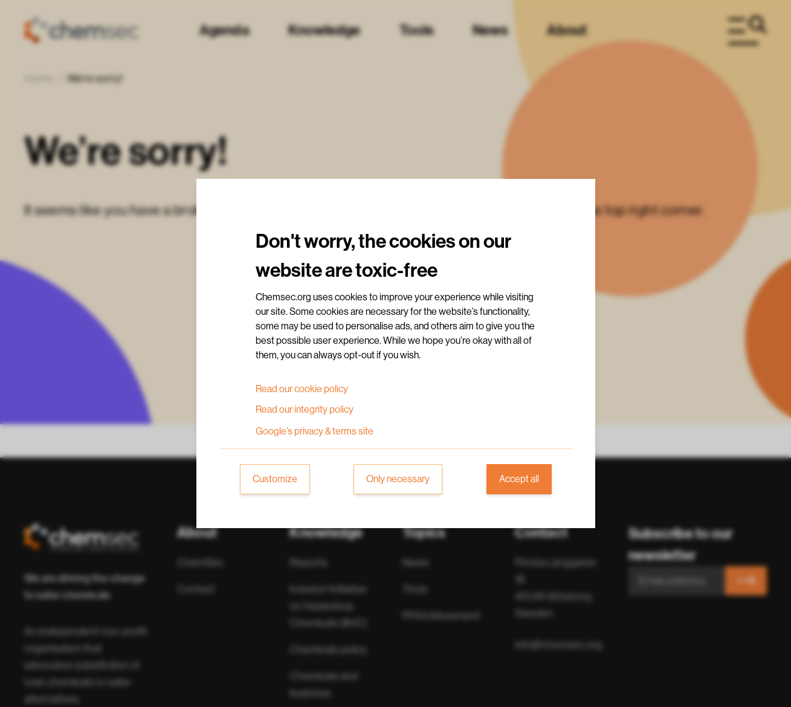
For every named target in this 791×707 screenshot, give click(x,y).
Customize (275, 479)
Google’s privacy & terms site (314, 431)
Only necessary (398, 479)
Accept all (519, 479)
